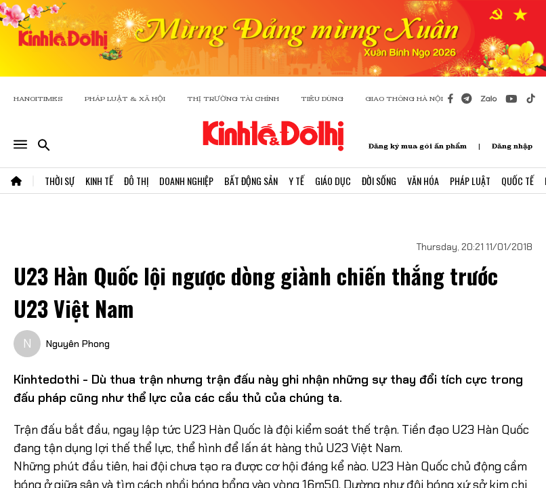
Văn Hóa (423, 181)
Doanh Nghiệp (186, 181)
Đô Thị (136, 181)
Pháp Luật (470, 181)
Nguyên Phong (78, 344)
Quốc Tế (517, 181)
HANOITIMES (38, 98)
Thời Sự (60, 181)
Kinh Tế (99, 181)
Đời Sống (379, 181)
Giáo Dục (333, 181)
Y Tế (296, 181)
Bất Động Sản (251, 181)
